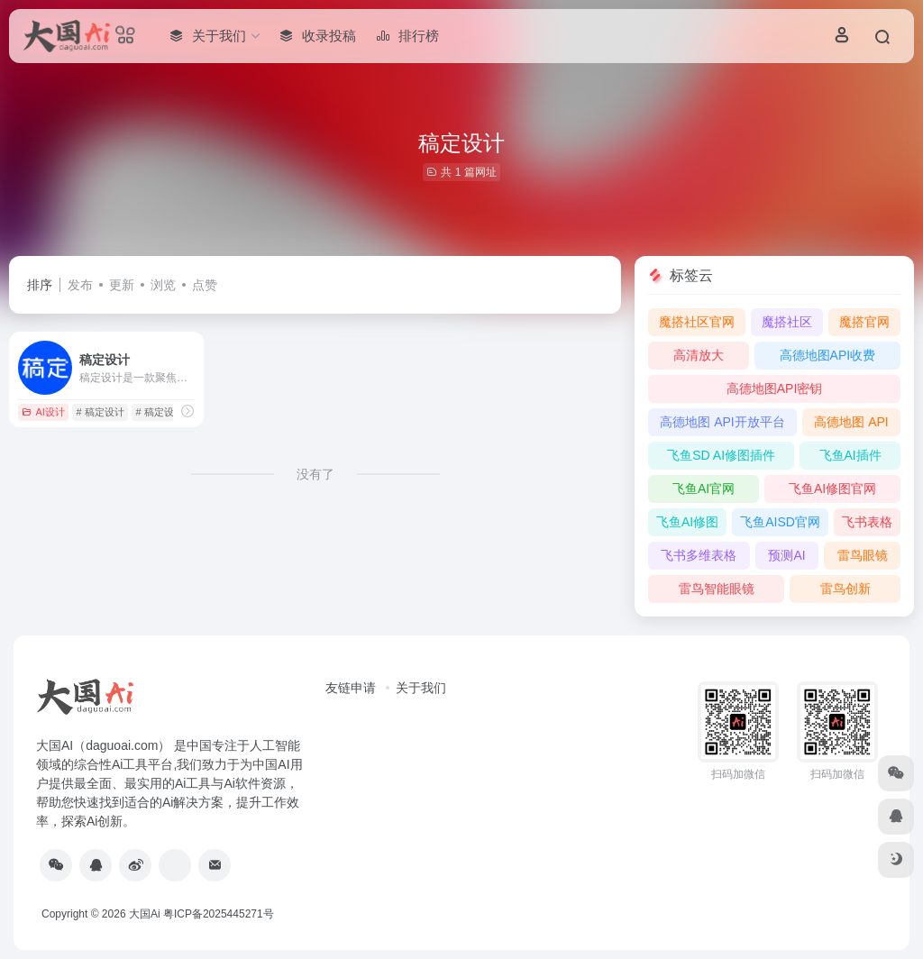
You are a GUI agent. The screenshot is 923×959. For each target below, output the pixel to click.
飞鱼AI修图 (687, 522)
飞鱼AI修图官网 (832, 488)
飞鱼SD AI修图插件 (721, 455)
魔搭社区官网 (697, 322)
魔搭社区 (787, 322)
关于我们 (421, 687)
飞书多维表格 (698, 555)
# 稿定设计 (100, 411)
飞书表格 (867, 522)
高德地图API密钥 (775, 388)
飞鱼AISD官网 (780, 522)
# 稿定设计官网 (170, 411)
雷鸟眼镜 (862, 555)
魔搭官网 (864, 322)
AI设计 (43, 411)
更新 (121, 285)
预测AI (786, 555)
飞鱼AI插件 (850, 455)
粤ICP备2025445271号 (218, 914)
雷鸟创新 (845, 588)
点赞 (204, 285)
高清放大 (698, 355)
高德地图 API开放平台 (722, 422)
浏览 (163, 285)
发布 (80, 285)
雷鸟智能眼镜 (716, 588)
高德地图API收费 (828, 355)
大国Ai (144, 914)
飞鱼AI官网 (703, 488)
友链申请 (350, 687)
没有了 (315, 474)
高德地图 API (851, 422)
